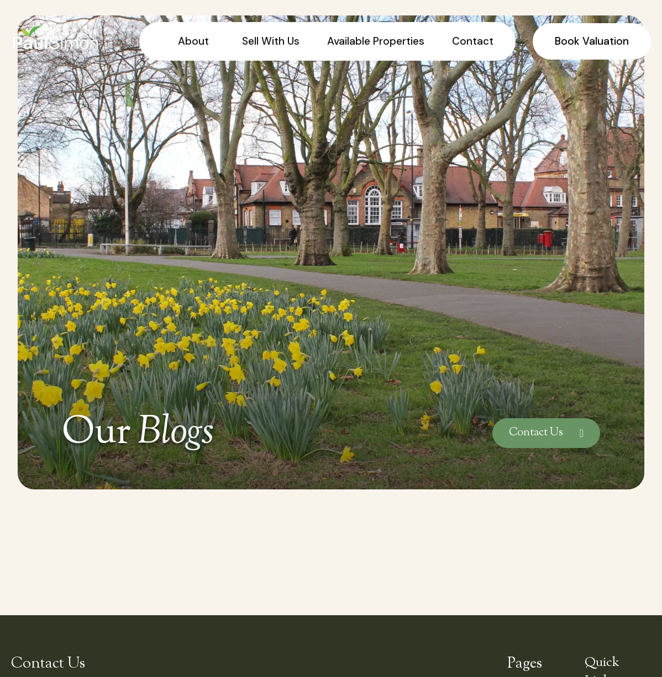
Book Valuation (592, 41)
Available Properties (375, 41)
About (193, 41)
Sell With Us (271, 41)
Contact (472, 41)
